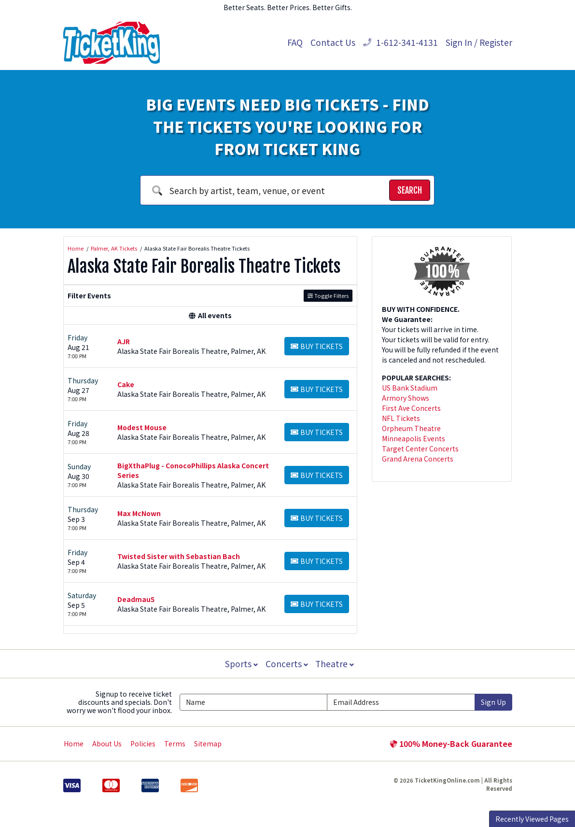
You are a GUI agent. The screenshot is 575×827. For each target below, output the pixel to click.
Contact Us (332, 42)
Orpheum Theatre (411, 428)
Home (74, 743)
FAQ (295, 42)
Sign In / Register (479, 42)
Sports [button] (240, 664)
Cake (125, 384)
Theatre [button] (335, 664)
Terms (174, 743)
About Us (107, 743)
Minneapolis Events (413, 438)
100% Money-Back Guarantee (451, 743)
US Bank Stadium (409, 387)
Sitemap (208, 743)
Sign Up (493, 702)
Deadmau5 (135, 599)
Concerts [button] (287, 664)
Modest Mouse (142, 427)
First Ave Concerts (411, 408)
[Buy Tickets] (317, 346)
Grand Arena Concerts (417, 458)
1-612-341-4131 (400, 42)
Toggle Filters (328, 295)
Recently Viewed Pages (532, 819)
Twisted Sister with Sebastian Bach (178, 556)
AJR (123, 341)
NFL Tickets (401, 418)
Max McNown (139, 513)
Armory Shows (405, 398)
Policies (142, 743)
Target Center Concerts (420, 448)
